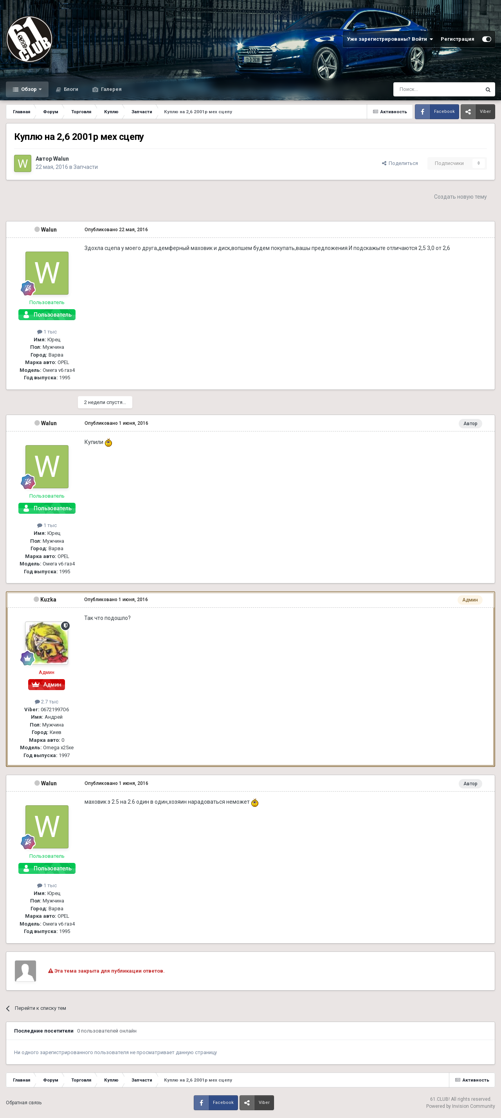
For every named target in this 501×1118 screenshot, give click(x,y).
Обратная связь (23, 1102)
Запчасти (86, 167)
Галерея (111, 89)
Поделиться (400, 163)
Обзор (29, 89)
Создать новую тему (460, 197)
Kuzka (48, 599)
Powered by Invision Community (460, 1106)
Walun (61, 159)
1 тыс (47, 332)
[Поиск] (419, 89)
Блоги (70, 89)
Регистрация (457, 39)
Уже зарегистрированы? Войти (390, 39)
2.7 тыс (46, 702)
